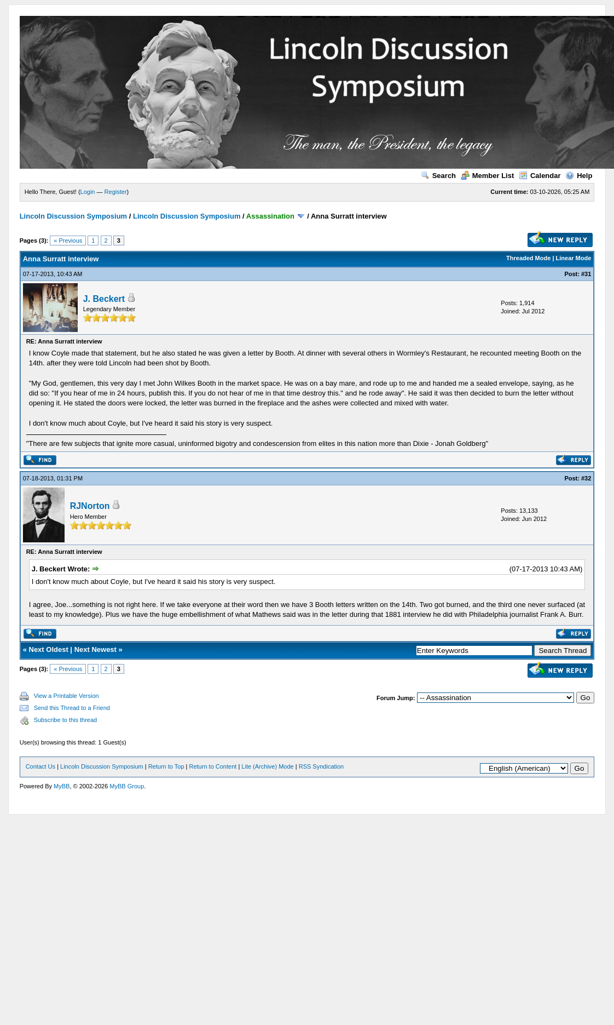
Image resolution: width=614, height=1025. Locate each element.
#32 (586, 478)
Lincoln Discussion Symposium (73, 216)
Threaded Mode (528, 258)
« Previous (68, 240)
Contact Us (40, 766)
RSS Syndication (321, 766)
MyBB (61, 786)
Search (438, 175)
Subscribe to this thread (65, 720)
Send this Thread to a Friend (72, 708)
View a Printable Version (66, 695)
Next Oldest (48, 649)
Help (578, 175)
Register (116, 191)
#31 (586, 274)
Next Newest (95, 649)
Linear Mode (574, 258)
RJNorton (90, 506)
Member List (487, 175)
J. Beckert (104, 299)
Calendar (540, 175)
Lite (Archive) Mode (267, 766)
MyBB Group (126, 786)
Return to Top (166, 766)
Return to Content (213, 766)
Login (87, 191)
